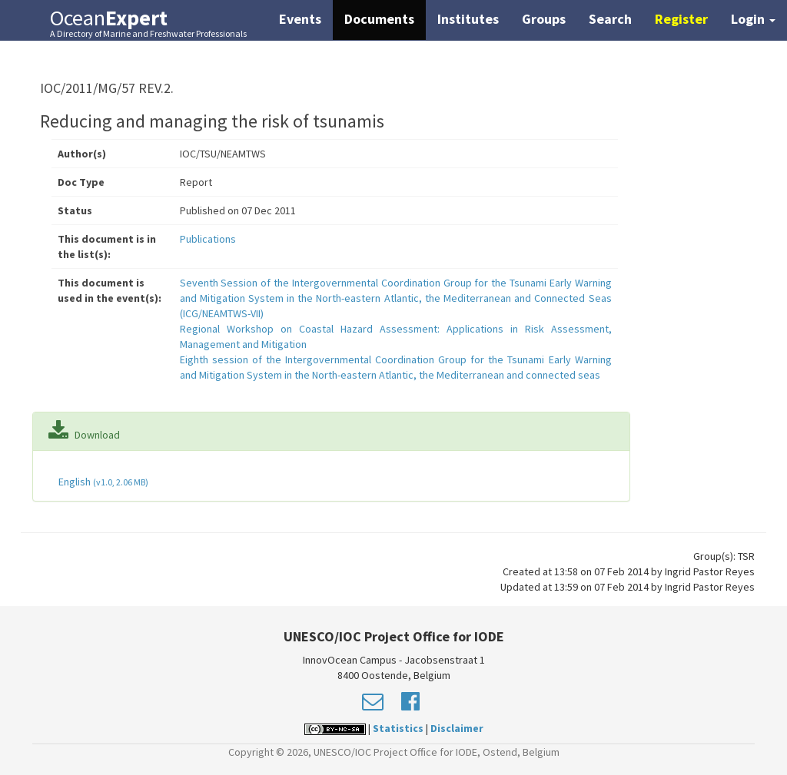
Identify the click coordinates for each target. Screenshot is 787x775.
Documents (379, 19)
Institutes (468, 19)
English (102, 482)
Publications (208, 239)
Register (681, 19)
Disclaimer (456, 728)
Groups (544, 19)
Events (300, 19)
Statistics (398, 728)
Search (610, 19)
